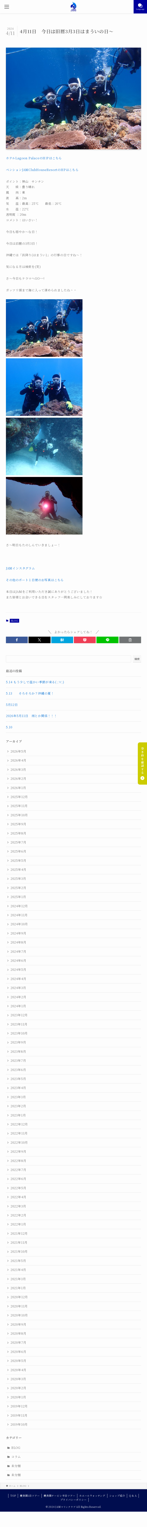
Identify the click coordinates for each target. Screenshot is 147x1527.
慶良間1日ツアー (30, 1495)
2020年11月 (19, 1306)
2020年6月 (18, 1351)
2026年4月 (18, 760)
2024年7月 (18, 951)
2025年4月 (18, 869)
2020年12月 (19, 1297)
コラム (16, 1456)
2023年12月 (19, 1015)
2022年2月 (18, 1215)
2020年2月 (18, 1388)
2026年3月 (18, 769)
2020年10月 (19, 1315)
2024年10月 (19, 924)
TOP (13, 1495)
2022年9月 (18, 1151)
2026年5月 (18, 751)
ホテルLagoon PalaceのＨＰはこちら (34, 158)
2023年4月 (18, 1088)
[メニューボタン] (6, 6)
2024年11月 (19, 915)
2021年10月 (19, 1251)
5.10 (9, 727)
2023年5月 (18, 1079)
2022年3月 (18, 1206)
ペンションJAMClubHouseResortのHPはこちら (42, 170)
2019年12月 (19, 1406)
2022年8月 (18, 1160)
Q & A (133, 1495)
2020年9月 (18, 1324)
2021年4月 (18, 1270)
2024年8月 (18, 942)
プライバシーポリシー (73, 1499)
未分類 (16, 1466)
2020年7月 (18, 1342)
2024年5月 (18, 969)
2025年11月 (19, 806)
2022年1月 (18, 1224)
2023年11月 (19, 1024)
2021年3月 (18, 1279)
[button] (17, 640)
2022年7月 (18, 1170)
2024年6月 (18, 960)
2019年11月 (19, 1415)
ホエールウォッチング (92, 1495)
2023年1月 (18, 1115)
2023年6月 (18, 1070)
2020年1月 (18, 1397)
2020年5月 (18, 1360)
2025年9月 (18, 824)
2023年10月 (19, 1033)
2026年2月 (18, 778)
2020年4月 (18, 1370)
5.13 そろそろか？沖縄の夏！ (30, 693)
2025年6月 (18, 851)
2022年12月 (19, 1124)
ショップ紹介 (117, 1495)
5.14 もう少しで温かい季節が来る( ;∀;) (35, 682)
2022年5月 (18, 1188)
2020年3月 (18, 1379)
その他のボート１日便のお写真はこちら (35, 580)
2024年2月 (18, 997)
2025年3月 (18, 878)
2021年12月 (19, 1233)
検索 (137, 659)
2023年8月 (18, 1051)
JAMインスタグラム (20, 568)
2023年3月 (18, 1097)
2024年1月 (18, 1006)
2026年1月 (18, 788)
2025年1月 (18, 897)
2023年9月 (18, 1042)
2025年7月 (18, 842)
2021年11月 (19, 1242)
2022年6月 (18, 1179)
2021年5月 (18, 1260)
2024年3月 (18, 988)
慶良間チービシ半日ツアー (59, 1495)
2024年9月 (18, 933)
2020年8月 (18, 1333)
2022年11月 (19, 1133)
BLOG (14, 620)
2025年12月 (19, 797)
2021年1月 (18, 1288)
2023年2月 (18, 1106)
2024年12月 (19, 906)
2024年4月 (18, 979)
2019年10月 (19, 1424)
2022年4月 (18, 1197)
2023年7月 (18, 1060)
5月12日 (13, 704)
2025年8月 (18, 833)
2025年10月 (19, 815)
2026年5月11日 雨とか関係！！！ (31, 716)
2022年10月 (19, 1142)
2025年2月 (18, 888)
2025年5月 (18, 860)
